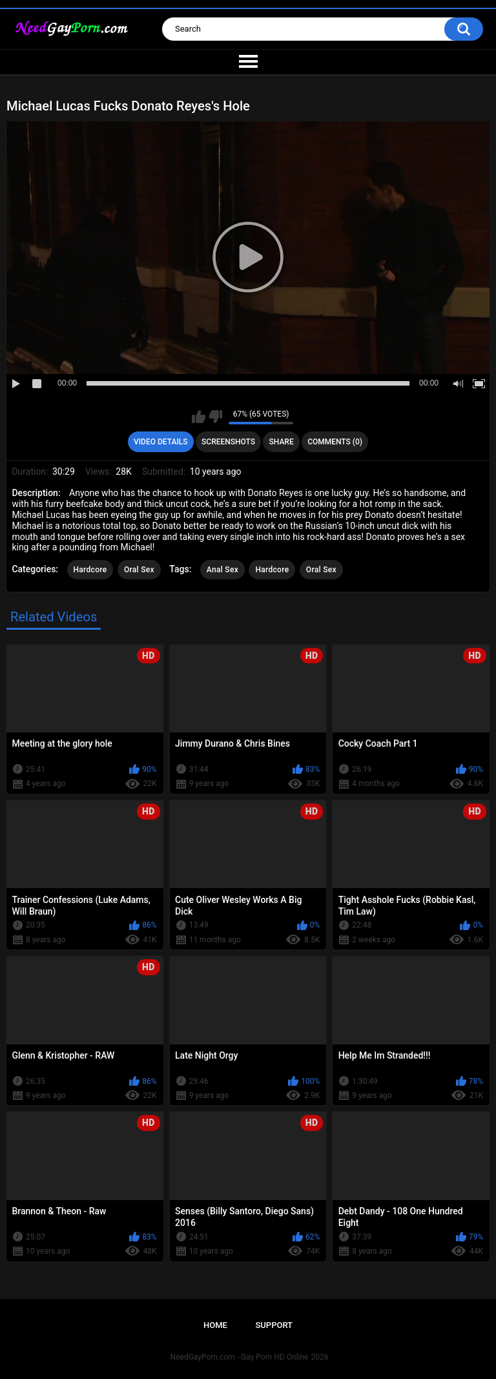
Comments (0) (334, 441)
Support (274, 1325)
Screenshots (228, 441)
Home (215, 1325)
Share (281, 441)
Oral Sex (139, 569)
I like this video (198, 416)
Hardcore (90, 569)
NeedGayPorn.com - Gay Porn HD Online (239, 1357)
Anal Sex (222, 569)
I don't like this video (215, 416)
